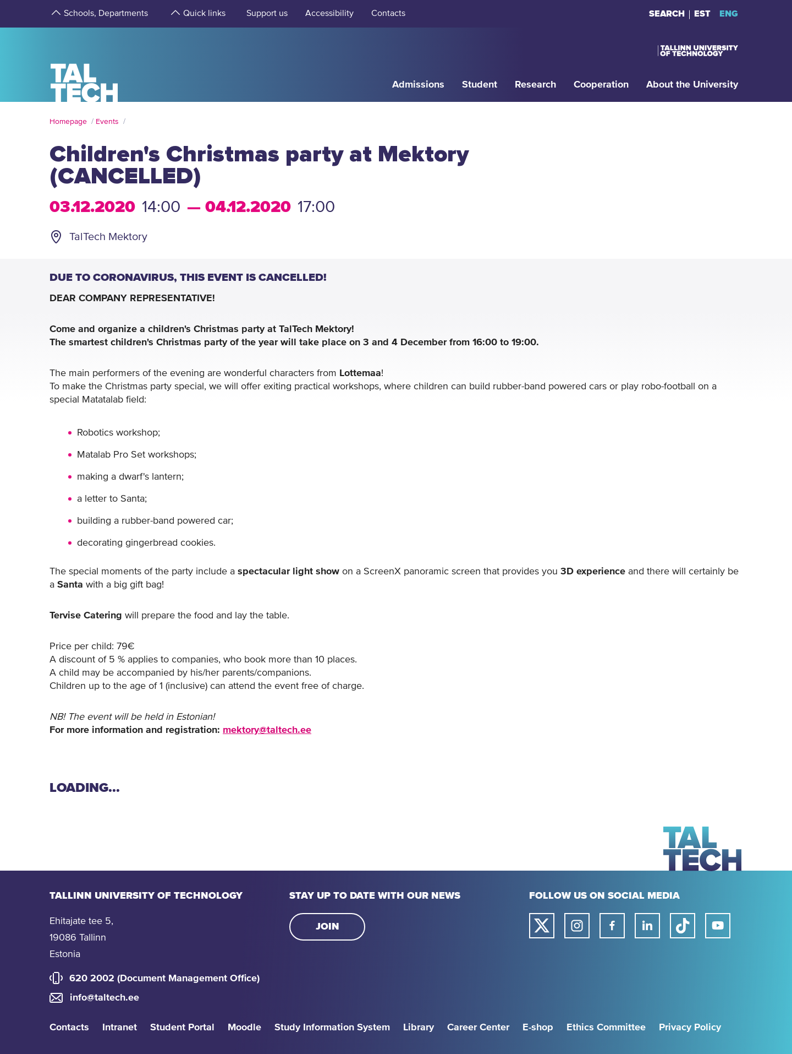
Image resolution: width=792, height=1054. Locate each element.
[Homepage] (84, 64)
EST (702, 13)
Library (418, 1028)
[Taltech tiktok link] (682, 925)
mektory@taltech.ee (267, 730)
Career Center (478, 1028)
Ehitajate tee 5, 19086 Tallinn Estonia (81, 937)
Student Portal (182, 1028)
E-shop (537, 1028)
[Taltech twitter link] (541, 925)
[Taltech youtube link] (717, 925)
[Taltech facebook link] (612, 925)
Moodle (244, 1028)
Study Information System (332, 1028)
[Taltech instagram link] (577, 925)
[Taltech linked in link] (647, 925)
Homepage (68, 122)
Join (327, 927)
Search (667, 13)
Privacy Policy (690, 1028)
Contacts (69, 1028)
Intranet (119, 1028)
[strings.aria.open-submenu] (55, 13)
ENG (728, 13)
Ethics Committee (606, 1028)
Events (107, 122)
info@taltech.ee (104, 998)
